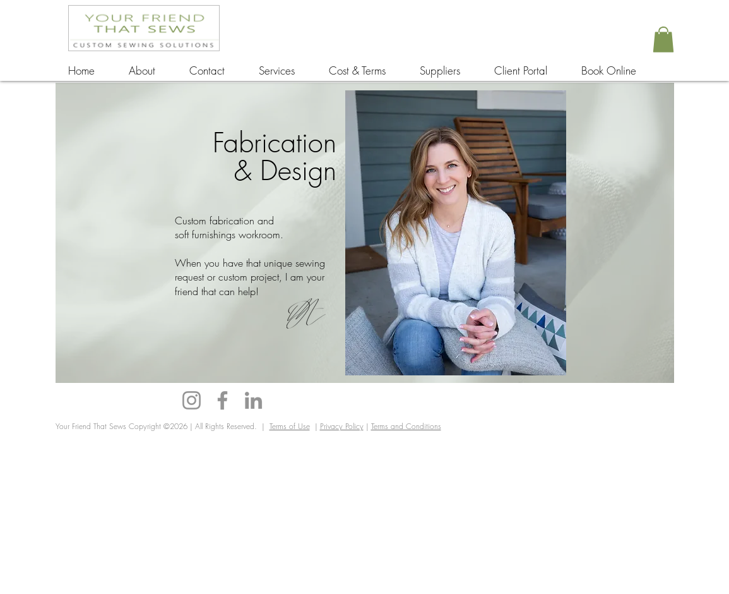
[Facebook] (222, 400)
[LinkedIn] (253, 400)
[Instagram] (191, 400)
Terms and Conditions (406, 426)
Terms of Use (290, 426)
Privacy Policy (342, 426)
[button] (663, 39)
